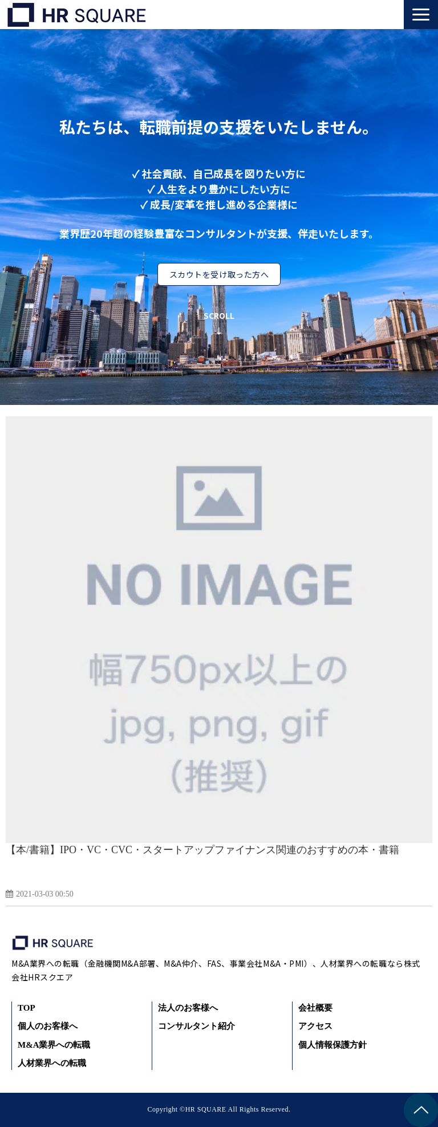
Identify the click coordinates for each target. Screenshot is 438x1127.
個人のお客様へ (48, 1026)
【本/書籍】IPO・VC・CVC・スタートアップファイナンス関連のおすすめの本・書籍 (202, 850)
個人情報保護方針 (332, 1044)
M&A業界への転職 (54, 1044)
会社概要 (315, 1007)
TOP (26, 1007)
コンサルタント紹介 (196, 1026)
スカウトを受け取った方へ (219, 274)
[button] (421, 14)
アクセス (315, 1026)
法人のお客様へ (188, 1007)
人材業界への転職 (52, 1063)
